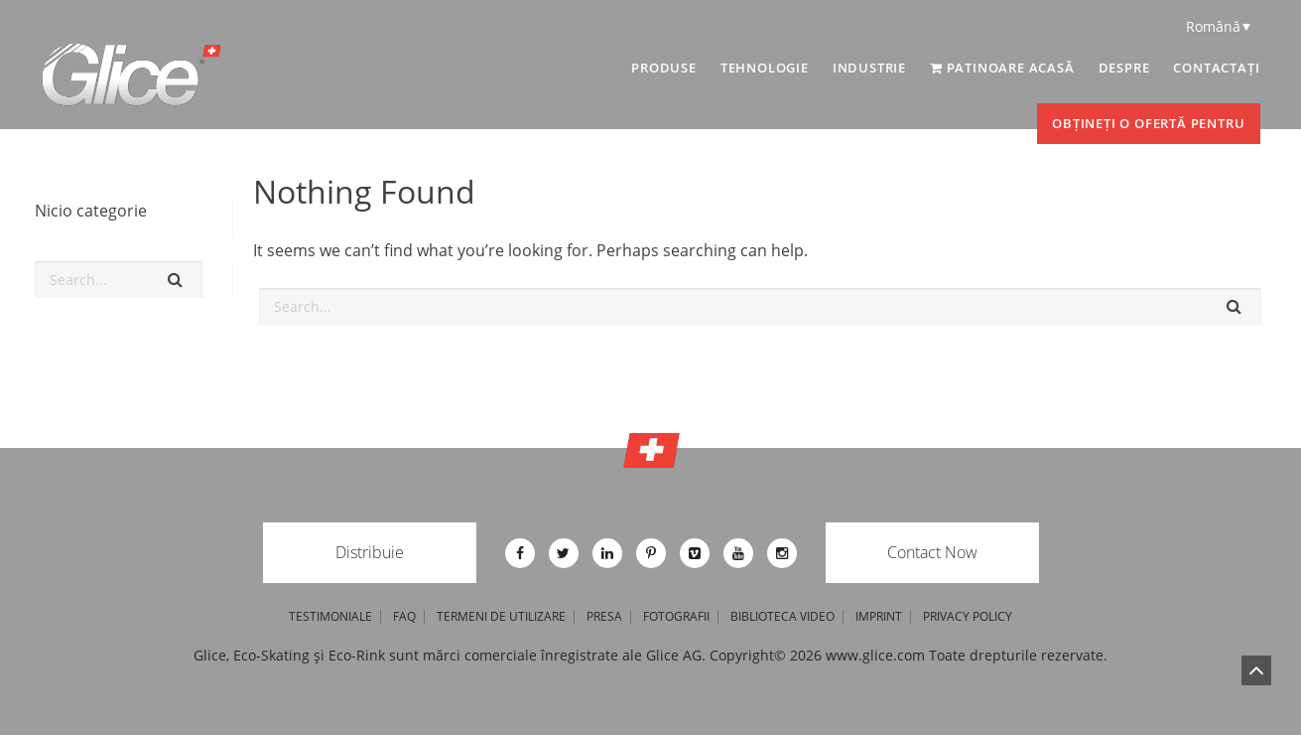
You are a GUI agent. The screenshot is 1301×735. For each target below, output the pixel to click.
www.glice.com (875, 655)
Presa (604, 617)
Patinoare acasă (1002, 67)
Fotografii (676, 617)
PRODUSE (664, 67)
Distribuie (369, 552)
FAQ (404, 617)
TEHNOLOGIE (764, 67)
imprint (878, 617)
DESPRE (1124, 67)
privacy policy (967, 617)
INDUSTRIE (869, 67)
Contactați (1216, 67)
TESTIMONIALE (330, 617)
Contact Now (932, 552)
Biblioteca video (782, 617)
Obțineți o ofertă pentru (1148, 123)
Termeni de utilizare (501, 617)
